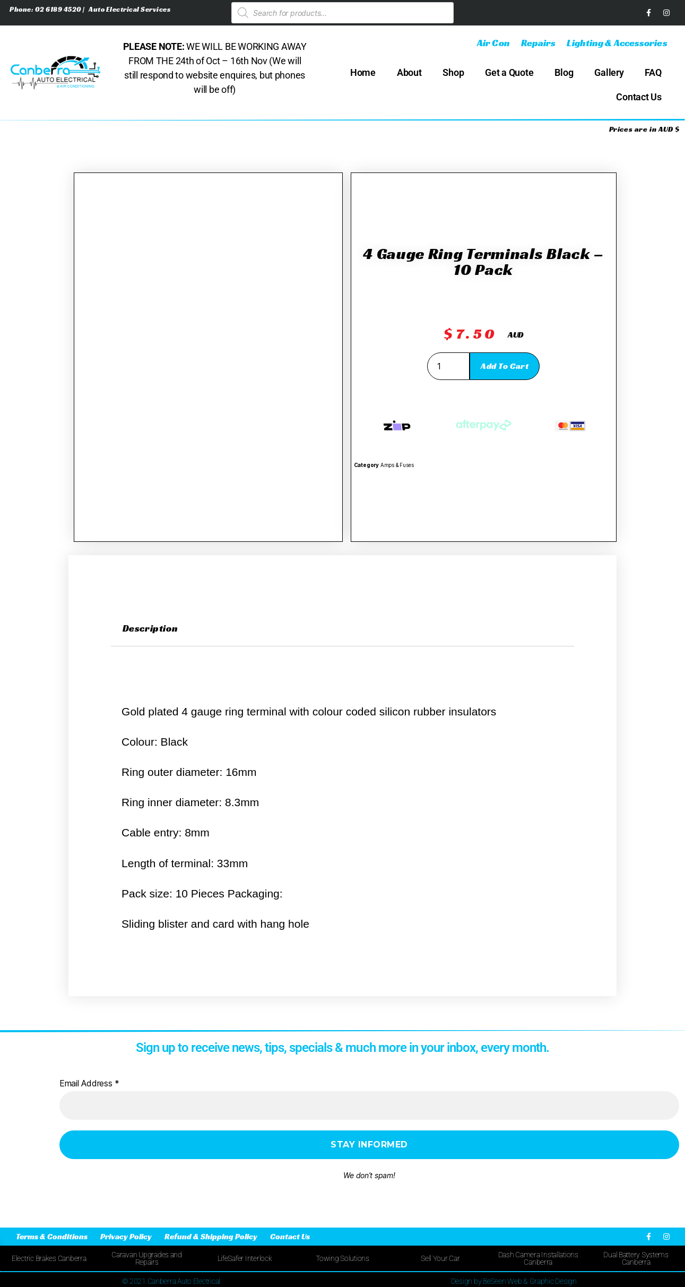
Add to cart (504, 366)
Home (363, 72)
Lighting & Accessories (617, 43)
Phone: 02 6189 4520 (46, 9)
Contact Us (638, 96)
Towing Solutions (342, 1258)
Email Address (89, 1083)
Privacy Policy (126, 1236)
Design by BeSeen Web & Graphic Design (514, 1281)
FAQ (653, 72)
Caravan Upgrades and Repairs (146, 1258)
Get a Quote (509, 72)
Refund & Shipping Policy (210, 1236)
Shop (453, 72)
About (409, 72)
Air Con (493, 43)
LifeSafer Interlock (245, 1258)
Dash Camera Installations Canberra (538, 1258)
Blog (563, 72)
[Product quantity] (448, 366)
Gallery (608, 72)
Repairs (538, 43)
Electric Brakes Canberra (49, 1258)
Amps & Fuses (397, 465)
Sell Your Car (440, 1258)
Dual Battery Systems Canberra (636, 1258)
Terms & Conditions (52, 1236)
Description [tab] (150, 628)
